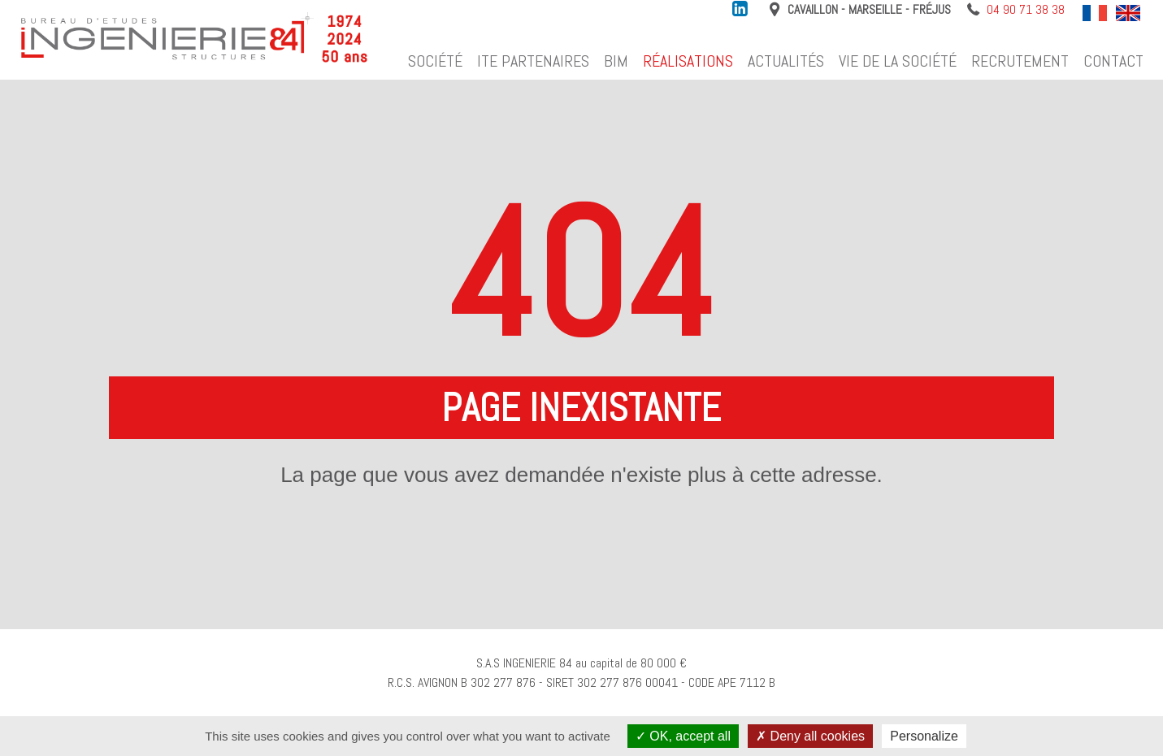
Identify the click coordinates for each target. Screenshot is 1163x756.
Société (435, 61)
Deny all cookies (810, 736)
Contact (1113, 61)
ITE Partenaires (533, 61)
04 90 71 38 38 (1026, 10)
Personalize (924, 736)
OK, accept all (683, 736)
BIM (616, 61)
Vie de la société (898, 61)
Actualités (786, 61)
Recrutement (1020, 61)
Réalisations (688, 61)
